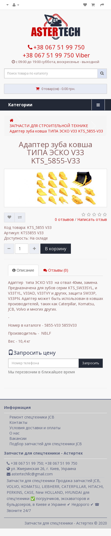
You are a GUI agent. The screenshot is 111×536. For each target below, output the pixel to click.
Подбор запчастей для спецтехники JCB (45, 443)
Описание (23, 270)
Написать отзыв (92, 219)
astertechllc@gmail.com (30, 473)
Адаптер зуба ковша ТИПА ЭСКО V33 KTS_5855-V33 (56, 131)
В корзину (55, 249)
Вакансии (17, 438)
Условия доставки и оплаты (34, 427)
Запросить (90, 363)
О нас (14, 433)
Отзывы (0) (55, 270)
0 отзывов (64, 219)
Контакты (18, 422)
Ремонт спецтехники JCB (31, 417)
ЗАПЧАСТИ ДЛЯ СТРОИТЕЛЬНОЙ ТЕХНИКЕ (49, 125)
